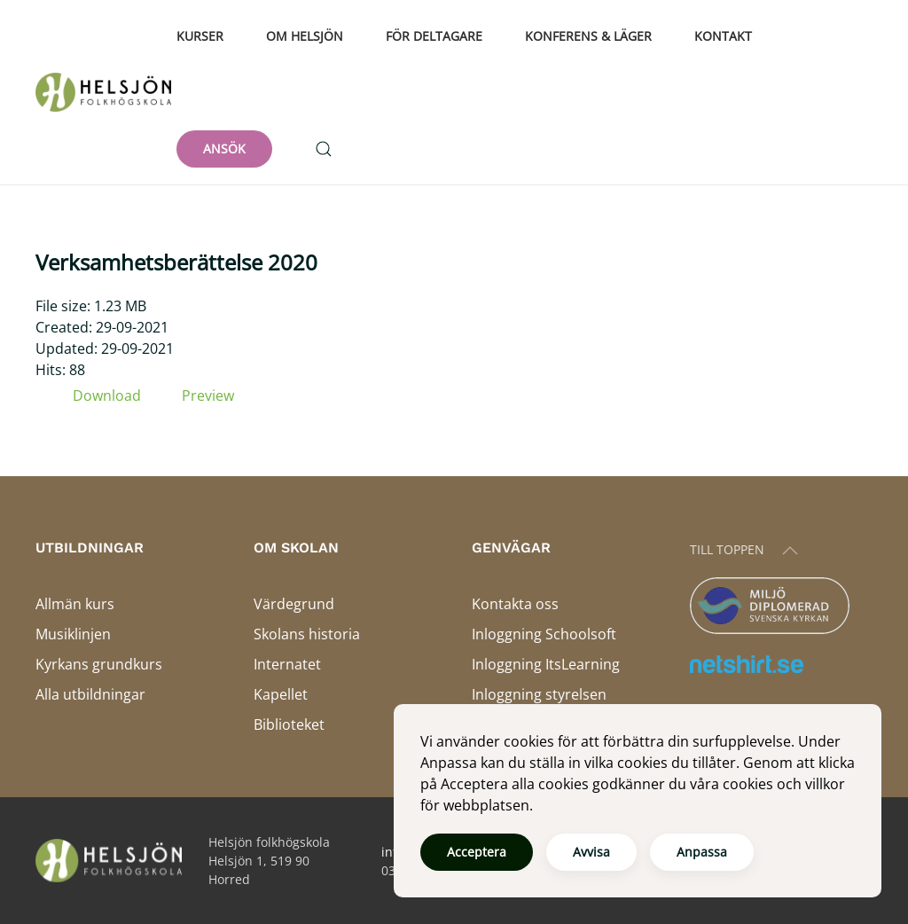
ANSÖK (224, 148)
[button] (324, 149)
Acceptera (476, 851)
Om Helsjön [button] (304, 35)
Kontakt (723, 35)
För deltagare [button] (434, 35)
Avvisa (591, 851)
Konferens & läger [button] (588, 35)
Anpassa (702, 851)
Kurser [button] (199, 35)
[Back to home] (105, 92)
